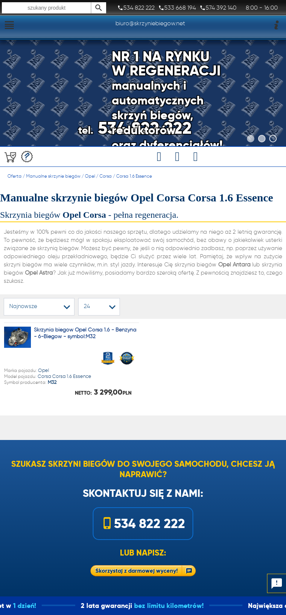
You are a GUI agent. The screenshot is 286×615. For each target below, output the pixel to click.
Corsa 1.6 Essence (134, 176)
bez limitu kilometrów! (179, 605)
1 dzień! (35, 605)
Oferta (14, 176)
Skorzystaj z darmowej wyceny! (136, 570)
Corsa (105, 176)
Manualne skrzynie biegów (53, 176)
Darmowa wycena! (27, 156)
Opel (90, 176)
